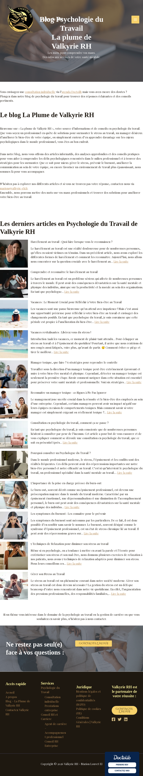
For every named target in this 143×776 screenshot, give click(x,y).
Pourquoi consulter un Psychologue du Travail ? (61, 453)
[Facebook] (113, 719)
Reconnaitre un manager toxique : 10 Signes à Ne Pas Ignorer (69, 392)
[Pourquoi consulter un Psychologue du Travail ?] (14, 465)
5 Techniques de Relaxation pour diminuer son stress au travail (70, 544)
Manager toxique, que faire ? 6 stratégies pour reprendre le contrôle (74, 362)
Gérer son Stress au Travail (48, 574)
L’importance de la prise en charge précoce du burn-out (66, 483)
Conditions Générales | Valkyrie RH (88, 722)
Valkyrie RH (51, 19)
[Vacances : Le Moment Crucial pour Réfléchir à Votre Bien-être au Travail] (14, 314)
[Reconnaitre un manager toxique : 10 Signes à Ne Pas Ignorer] (14, 404)
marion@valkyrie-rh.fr (14, 188)
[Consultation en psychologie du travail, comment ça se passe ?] (14, 435)
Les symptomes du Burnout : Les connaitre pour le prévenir (68, 513)
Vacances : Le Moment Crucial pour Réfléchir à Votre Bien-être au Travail (76, 302)
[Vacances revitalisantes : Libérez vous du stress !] (14, 344)
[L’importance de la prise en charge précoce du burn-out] (14, 495)
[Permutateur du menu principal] (135, 19)
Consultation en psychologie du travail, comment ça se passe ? (70, 423)
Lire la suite (121, 261)
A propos (11, 697)
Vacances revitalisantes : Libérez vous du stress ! (61, 332)
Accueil (10, 692)
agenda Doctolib (72, 92)
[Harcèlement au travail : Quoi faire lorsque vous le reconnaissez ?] (14, 254)
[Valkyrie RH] (20, 19)
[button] (93, 643)
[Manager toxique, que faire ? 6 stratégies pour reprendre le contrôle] (14, 374)
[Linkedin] (126, 719)
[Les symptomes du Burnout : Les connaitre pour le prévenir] (14, 525)
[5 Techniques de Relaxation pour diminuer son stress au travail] (14, 556)
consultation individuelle (40, 92)
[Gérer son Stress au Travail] (14, 586)
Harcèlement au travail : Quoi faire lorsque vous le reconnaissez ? (71, 242)
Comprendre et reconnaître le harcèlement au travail (64, 272)
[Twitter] (120, 719)
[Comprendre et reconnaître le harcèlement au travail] (14, 284)
